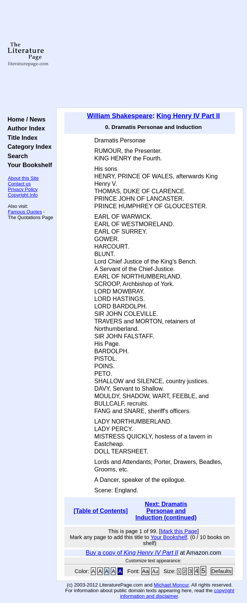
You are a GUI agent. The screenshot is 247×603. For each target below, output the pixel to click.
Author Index (24, 128)
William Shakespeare (120, 116)
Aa (145, 571)
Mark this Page (179, 531)
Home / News (25, 119)
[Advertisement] (150, 54)
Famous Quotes (25, 212)
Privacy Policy (23, 189)
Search (16, 156)
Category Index (28, 146)
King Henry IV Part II (188, 116)
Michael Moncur (171, 585)
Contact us (19, 184)
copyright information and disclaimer (177, 593)
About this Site (23, 178)
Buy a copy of (132, 553)
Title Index (20, 137)
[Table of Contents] (101, 511)
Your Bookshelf (28, 164)
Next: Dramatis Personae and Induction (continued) (166, 511)
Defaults (221, 571)
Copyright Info (23, 195)
